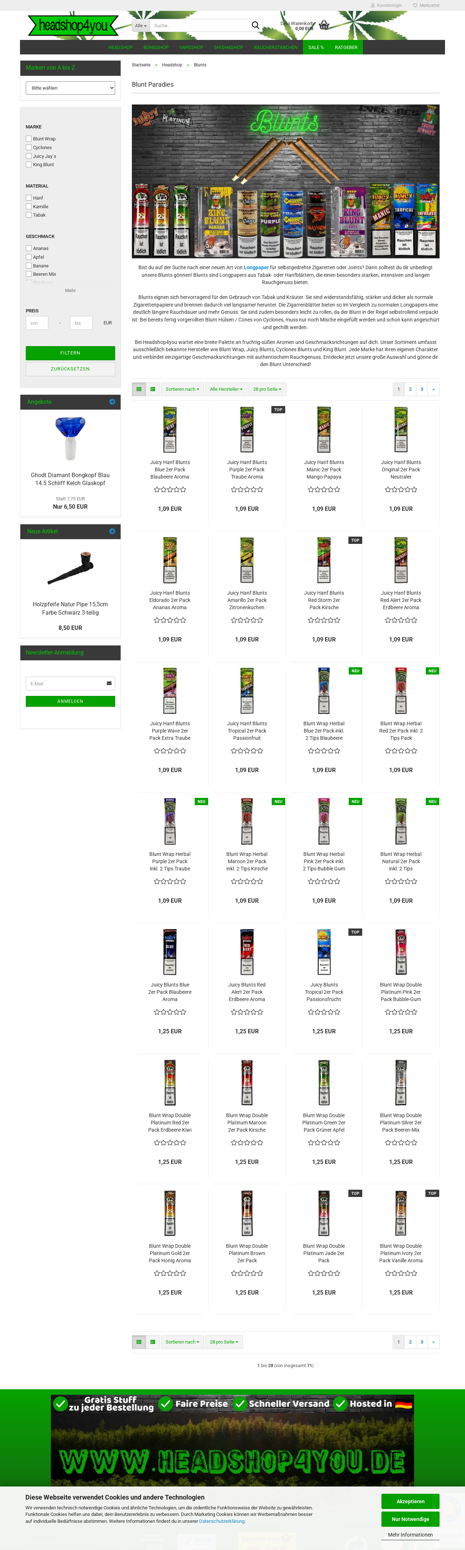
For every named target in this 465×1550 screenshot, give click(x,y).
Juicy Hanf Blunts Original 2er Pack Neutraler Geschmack (401, 469)
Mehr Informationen (410, 1535)
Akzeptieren (411, 1501)
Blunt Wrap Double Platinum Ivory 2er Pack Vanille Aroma (401, 1253)
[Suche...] (141, 25)
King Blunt (40, 164)
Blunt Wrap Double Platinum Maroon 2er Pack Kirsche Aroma (247, 1122)
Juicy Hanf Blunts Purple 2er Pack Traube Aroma (247, 469)
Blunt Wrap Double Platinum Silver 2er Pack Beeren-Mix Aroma (401, 1122)
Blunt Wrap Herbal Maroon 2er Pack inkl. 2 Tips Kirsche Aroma (247, 861)
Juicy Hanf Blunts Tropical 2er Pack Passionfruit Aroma (247, 731)
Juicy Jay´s (41, 156)
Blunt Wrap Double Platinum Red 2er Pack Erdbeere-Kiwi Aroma (169, 1122)
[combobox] (182, 389)
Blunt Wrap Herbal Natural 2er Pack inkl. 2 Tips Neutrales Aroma (400, 861)
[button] (139, 389)
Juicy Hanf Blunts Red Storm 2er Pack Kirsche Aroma (324, 600)
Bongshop (156, 47)
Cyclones (39, 147)
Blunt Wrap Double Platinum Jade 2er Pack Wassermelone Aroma (324, 1253)
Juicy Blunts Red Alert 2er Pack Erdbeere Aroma (247, 992)
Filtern (70, 353)
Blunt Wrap (41, 139)
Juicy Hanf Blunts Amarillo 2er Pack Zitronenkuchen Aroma (247, 600)
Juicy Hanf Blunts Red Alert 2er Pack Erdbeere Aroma (400, 600)
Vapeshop (191, 47)
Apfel (35, 257)
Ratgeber (346, 47)
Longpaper (256, 267)
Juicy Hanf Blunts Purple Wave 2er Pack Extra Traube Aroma (169, 731)
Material (37, 186)
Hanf (34, 198)
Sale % (316, 47)
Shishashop (228, 47)
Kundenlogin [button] (386, 5)
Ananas (37, 248)
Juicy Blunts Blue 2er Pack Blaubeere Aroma (169, 992)
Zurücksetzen (70, 369)
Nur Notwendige (410, 1519)
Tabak (36, 215)
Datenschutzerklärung (221, 1521)
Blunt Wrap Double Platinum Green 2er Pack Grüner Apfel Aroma (323, 1122)
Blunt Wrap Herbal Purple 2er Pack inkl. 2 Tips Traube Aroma (169, 861)
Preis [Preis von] (32, 310)
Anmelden (70, 701)
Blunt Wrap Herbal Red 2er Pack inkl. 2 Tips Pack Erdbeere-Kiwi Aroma (401, 731)
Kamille (37, 206)
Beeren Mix (41, 274)
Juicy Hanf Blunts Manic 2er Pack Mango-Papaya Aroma (324, 469)
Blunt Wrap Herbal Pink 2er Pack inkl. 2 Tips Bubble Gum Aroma (324, 861)
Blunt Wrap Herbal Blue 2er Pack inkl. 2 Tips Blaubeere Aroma (323, 731)
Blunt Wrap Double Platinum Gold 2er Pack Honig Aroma (170, 1253)
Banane (37, 265)
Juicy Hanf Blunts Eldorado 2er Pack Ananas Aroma (169, 600)
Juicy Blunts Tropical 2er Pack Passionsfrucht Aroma (324, 992)
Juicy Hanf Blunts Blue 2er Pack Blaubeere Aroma (170, 469)
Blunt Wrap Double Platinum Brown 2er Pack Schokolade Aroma (247, 1253)
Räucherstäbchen (276, 47)
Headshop (120, 47)
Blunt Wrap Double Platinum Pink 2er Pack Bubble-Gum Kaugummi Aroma (401, 992)
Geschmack (40, 236)
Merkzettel (426, 5)
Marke (33, 127)
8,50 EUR (70, 627)
